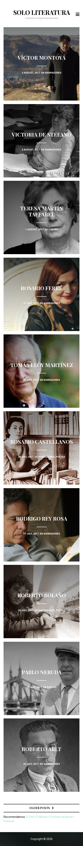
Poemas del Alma (61, 816)
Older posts (39, 808)
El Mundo (42, 816)
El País (30, 816)
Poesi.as (9, 821)
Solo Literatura (41, 12)
